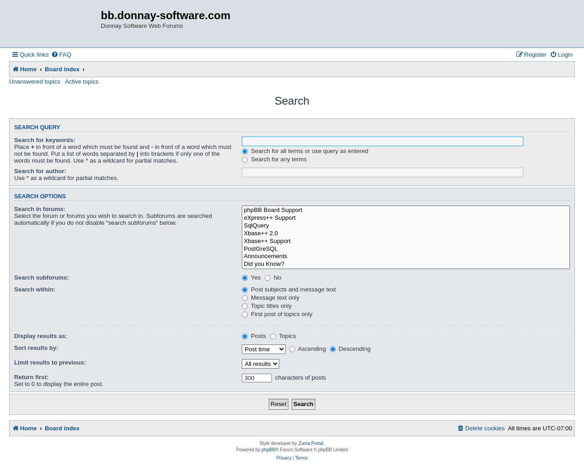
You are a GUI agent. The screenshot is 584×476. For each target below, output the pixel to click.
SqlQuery (406, 226)
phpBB (268, 449)
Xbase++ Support (406, 241)
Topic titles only (267, 305)
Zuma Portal (310, 443)
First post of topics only (277, 314)
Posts (254, 336)
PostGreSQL (406, 249)
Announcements (406, 256)
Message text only (270, 297)
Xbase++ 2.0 (406, 234)
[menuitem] (61, 54)
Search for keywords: (44, 140)
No (273, 277)
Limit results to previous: (50, 362)
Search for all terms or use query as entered (305, 151)
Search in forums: (39, 209)
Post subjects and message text (289, 289)
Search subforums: (41, 277)
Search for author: (40, 171)
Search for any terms (274, 159)
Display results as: (41, 336)
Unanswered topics (34, 81)
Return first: (31, 377)
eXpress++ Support (406, 218)
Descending (350, 348)
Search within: (34, 289)
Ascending (307, 348)
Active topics (82, 81)
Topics (283, 336)
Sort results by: (36, 347)
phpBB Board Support (406, 210)
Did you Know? (406, 264)
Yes (251, 277)
